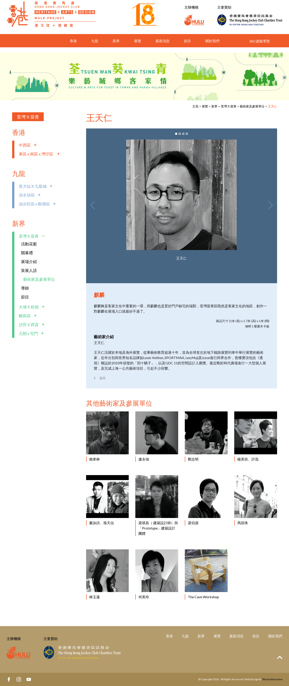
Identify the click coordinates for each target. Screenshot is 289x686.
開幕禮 (27, 252)
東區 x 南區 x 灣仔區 (36, 153)
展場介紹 (29, 261)
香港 (73, 46)
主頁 (195, 106)
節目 (187, 46)
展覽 (137, 46)
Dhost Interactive (272, 679)
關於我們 (212, 46)
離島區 (25, 315)
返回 (102, 378)
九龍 (94, 46)
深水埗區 (27, 195)
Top (279, 657)
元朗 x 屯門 (28, 333)
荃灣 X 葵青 (228, 106)
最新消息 (162, 46)
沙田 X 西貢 (29, 324)
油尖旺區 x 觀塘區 (34, 203)
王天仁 (272, 106)
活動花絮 (29, 243)
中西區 (25, 145)
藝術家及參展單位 (252, 106)
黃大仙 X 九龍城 (33, 186)
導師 (25, 288)
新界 (116, 46)
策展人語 (29, 270)
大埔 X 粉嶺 (29, 306)
